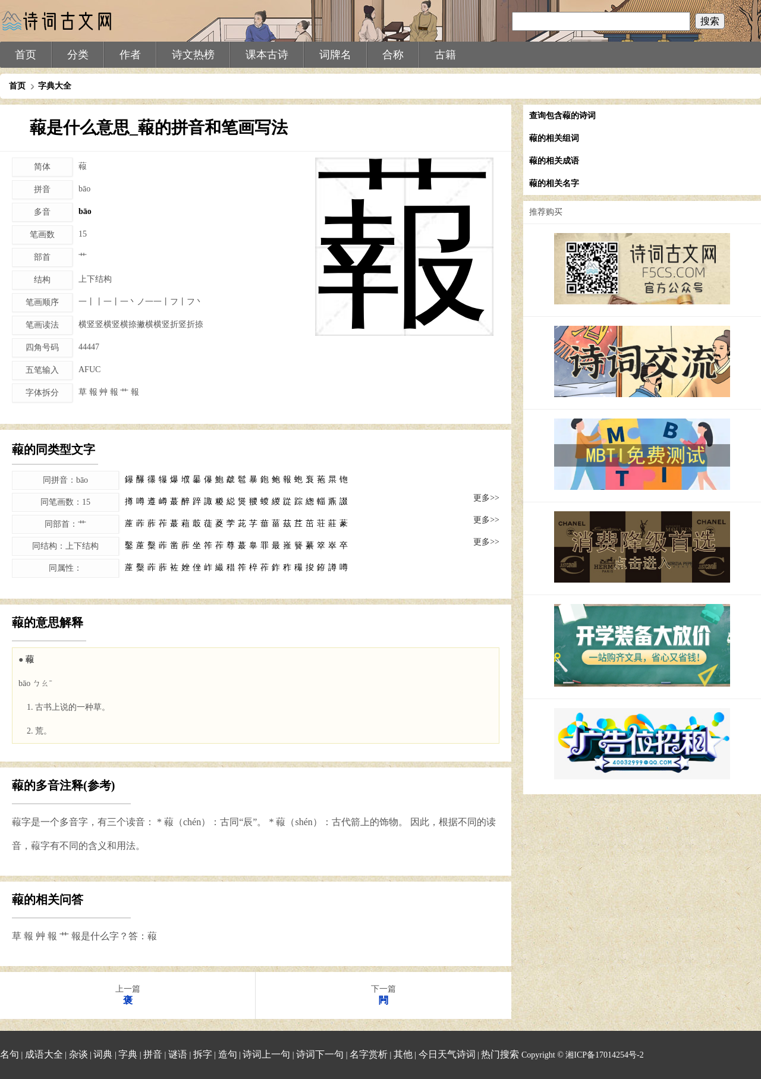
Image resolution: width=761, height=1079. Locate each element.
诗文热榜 (193, 55)
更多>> (486, 497)
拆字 (202, 1054)
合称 (393, 55)
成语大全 (44, 1054)
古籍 (445, 55)
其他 (403, 1054)
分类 (78, 55)
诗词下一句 (320, 1054)
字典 (127, 1054)
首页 (25, 55)
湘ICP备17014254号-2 (604, 1054)
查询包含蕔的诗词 (562, 115)
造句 (227, 1054)
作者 (130, 55)
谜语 (177, 1054)
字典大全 (54, 85)
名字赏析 (369, 1054)
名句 (9, 1054)
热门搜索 (500, 1054)
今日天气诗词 (447, 1054)
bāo (85, 211)
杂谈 (78, 1054)
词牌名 (335, 55)
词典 (102, 1054)
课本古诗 (267, 55)
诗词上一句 (266, 1054)
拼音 (152, 1054)
